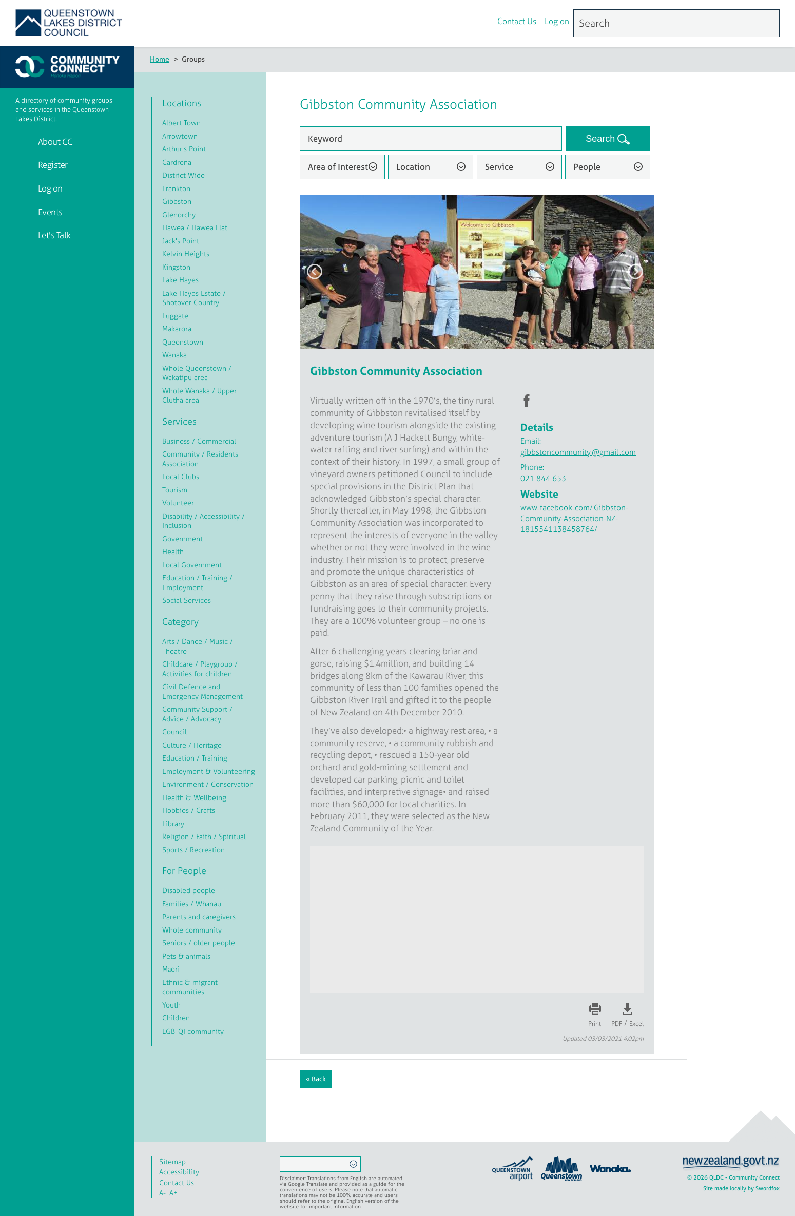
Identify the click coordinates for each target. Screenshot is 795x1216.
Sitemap (172, 1161)
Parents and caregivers (199, 916)
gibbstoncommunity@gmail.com (578, 452)
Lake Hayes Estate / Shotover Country (194, 298)
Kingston (176, 267)
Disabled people (188, 890)
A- (162, 1193)
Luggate (175, 315)
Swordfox (767, 1188)
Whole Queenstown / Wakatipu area (196, 373)
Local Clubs (180, 476)
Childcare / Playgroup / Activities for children (200, 668)
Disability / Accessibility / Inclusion (203, 520)
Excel (636, 1024)
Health (173, 551)
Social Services (186, 600)
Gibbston (176, 201)
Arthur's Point (184, 149)
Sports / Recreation (193, 849)
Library (173, 823)
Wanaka (174, 354)
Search (601, 139)
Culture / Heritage (192, 745)
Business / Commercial (199, 441)
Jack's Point (180, 240)
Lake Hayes (180, 279)
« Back (316, 1079)
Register (52, 164)
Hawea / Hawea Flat (194, 227)
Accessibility (179, 1171)
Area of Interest (338, 167)
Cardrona (176, 162)
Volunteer (178, 502)
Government (182, 538)
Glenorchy (179, 214)
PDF (616, 1024)
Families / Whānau (191, 903)
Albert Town (181, 122)
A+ (173, 1193)
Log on (557, 22)
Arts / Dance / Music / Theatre (197, 646)
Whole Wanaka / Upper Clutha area (199, 395)
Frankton (176, 188)
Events (49, 212)
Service (499, 167)
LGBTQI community (193, 1031)
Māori (171, 969)
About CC (54, 141)
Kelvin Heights (185, 253)
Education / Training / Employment (197, 582)
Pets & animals (186, 956)
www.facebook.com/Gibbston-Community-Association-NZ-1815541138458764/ (574, 518)
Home (159, 59)
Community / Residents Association (200, 458)
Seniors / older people (198, 942)
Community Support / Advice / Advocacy (197, 714)
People (586, 167)
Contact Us (516, 22)
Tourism (174, 490)
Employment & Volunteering (208, 771)
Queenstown (182, 342)
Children (176, 1017)
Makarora (176, 328)
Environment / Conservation (208, 784)
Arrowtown (180, 136)
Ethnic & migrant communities (190, 987)
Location (413, 167)
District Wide (183, 175)
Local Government (192, 564)
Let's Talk (53, 235)
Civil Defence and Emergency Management (202, 691)
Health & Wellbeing (194, 797)
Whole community (192, 930)
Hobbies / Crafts (188, 810)
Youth (171, 1005)
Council (174, 731)
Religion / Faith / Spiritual (204, 836)
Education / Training (194, 758)
